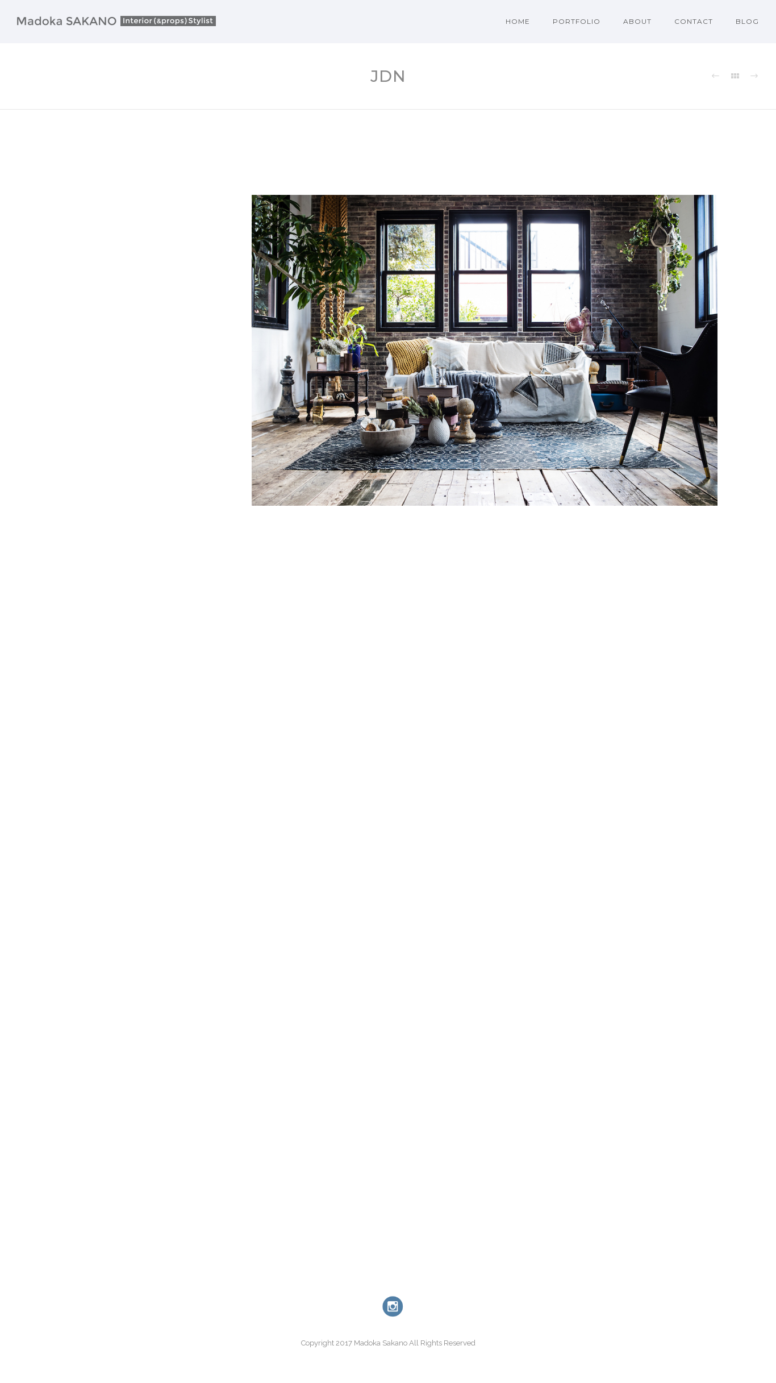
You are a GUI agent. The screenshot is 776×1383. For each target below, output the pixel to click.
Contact (693, 21)
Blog (747, 21)
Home (518, 21)
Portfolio (576, 21)
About (637, 21)
